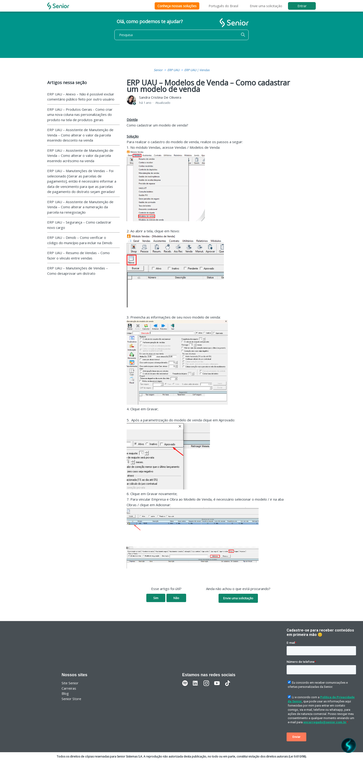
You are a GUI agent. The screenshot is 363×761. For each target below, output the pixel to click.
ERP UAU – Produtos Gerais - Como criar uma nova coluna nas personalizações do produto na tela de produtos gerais (80, 114)
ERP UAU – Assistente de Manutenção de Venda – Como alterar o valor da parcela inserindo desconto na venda (80, 134)
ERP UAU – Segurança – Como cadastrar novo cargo (79, 225)
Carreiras (69, 688)
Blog (65, 693)
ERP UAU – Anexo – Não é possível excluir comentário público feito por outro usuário (80, 97)
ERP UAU (173, 70)
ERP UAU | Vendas (197, 70)
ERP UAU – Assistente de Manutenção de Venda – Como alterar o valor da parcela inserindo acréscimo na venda (80, 155)
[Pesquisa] (181, 35)
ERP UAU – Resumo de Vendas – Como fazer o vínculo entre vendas (78, 255)
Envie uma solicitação (266, 6)
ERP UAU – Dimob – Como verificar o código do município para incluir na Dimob (79, 240)
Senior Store (71, 698)
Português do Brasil (223, 6)
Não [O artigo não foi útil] (176, 598)
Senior (158, 70)
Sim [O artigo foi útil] (155, 598)
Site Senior (70, 683)
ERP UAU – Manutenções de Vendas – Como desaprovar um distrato (77, 271)
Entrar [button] (302, 6)
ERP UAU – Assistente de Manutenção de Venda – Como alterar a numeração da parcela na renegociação (80, 207)
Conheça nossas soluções (177, 6)
